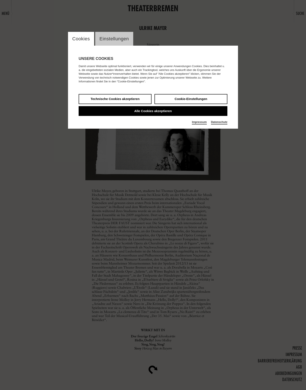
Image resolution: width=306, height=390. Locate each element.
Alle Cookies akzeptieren (153, 111)
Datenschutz (219, 122)
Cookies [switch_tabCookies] (81, 38)
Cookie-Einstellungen (191, 99)
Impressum (199, 122)
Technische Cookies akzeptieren (115, 99)
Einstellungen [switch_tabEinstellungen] (114, 38)
